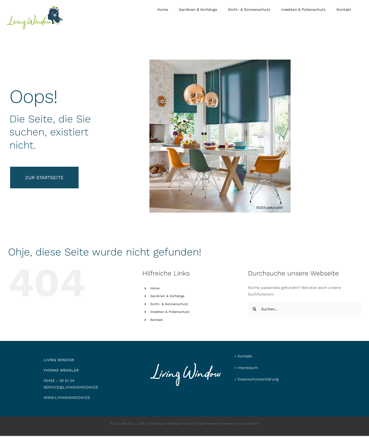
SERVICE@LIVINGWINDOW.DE (71, 387)
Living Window (249, 423)
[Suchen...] (304, 309)
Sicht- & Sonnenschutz (169, 304)
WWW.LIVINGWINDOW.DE (67, 397)
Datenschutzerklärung (258, 379)
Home (155, 288)
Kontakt (156, 320)
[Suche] (254, 309)
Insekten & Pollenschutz (169, 312)
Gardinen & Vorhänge (167, 296)
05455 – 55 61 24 (59, 380)
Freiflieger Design (178, 423)
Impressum (247, 367)
